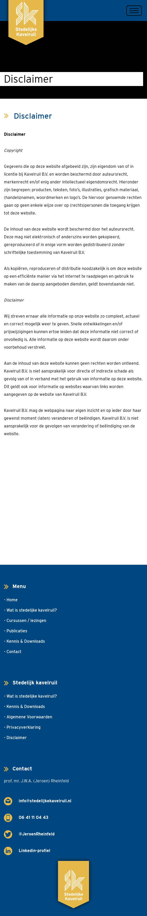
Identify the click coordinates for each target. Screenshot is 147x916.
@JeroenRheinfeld (37, 834)
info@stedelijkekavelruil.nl (45, 800)
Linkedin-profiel (34, 850)
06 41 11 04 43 (33, 817)
